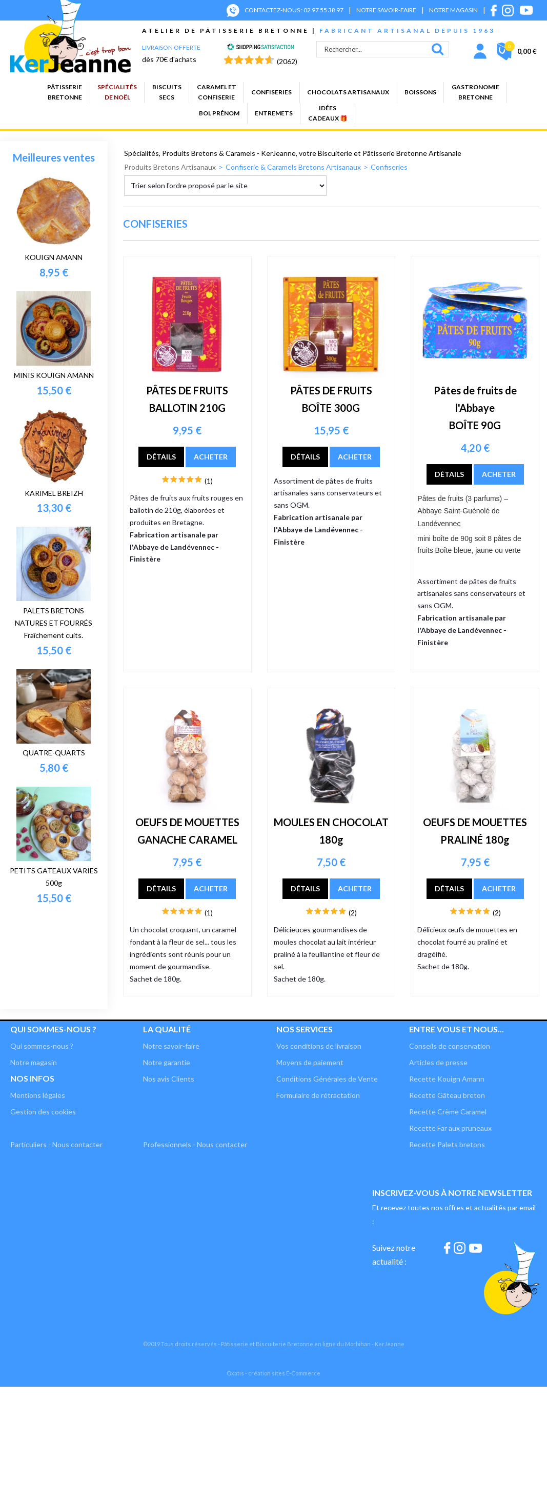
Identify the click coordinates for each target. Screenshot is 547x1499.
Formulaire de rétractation (318, 1095)
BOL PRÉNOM (219, 113)
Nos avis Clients (168, 1078)
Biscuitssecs (166, 92)
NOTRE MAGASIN (453, 10)
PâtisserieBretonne (64, 92)
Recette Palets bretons (447, 1144)
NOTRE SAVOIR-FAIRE (386, 10)
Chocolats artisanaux (348, 92)
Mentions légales (37, 1095)
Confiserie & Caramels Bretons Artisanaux (293, 167)
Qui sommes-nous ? (53, 1029)
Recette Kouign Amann (446, 1078)
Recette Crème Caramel (448, 1111)
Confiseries (271, 92)
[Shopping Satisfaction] (260, 48)
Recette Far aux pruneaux (450, 1128)
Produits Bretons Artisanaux (170, 167)
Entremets (274, 113)
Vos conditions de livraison (318, 1046)
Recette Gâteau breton (447, 1095)
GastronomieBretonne (475, 92)
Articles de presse (438, 1062)
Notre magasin (33, 1062)
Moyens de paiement (309, 1062)
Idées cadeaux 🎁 (328, 113)
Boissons (420, 92)
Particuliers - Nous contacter (56, 1144)
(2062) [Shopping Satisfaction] (287, 61)
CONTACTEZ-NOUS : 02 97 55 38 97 (294, 10)
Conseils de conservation (449, 1046)
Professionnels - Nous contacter (195, 1144)
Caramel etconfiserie (216, 92)
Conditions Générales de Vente (327, 1078)
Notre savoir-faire (171, 1046)
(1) (209, 480)
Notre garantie (166, 1062)
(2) (353, 912)
